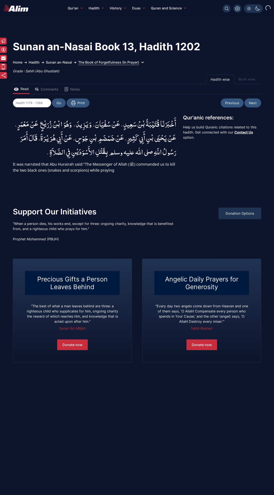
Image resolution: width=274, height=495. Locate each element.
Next (253, 103)
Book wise (246, 79)
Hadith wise (220, 79)
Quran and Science (168, 8)
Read (21, 89)
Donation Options (240, 213)
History (118, 8)
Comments (46, 89)
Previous (232, 103)
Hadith (96, 8)
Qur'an (75, 8)
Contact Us (243, 132)
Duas (138, 8)
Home (17, 62)
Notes (72, 89)
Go (59, 103)
